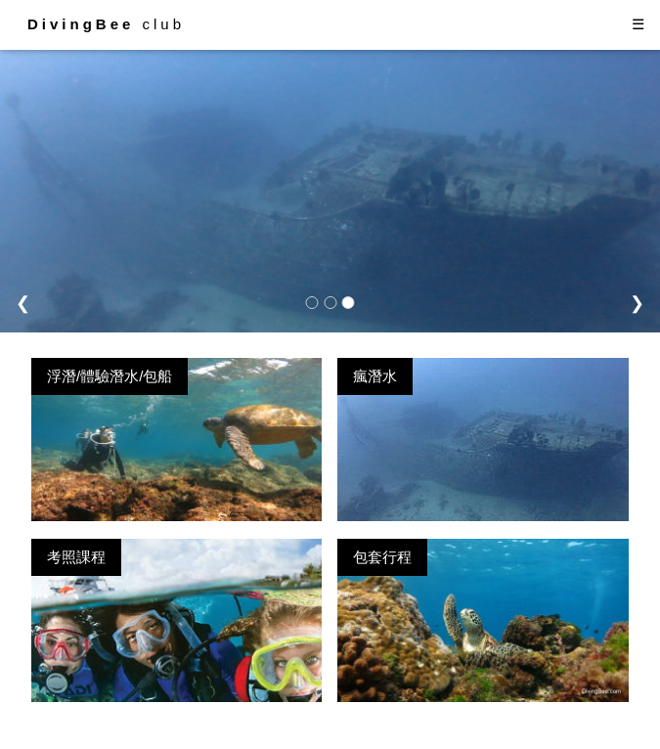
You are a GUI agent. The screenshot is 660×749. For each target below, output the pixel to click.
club (106, 24)
